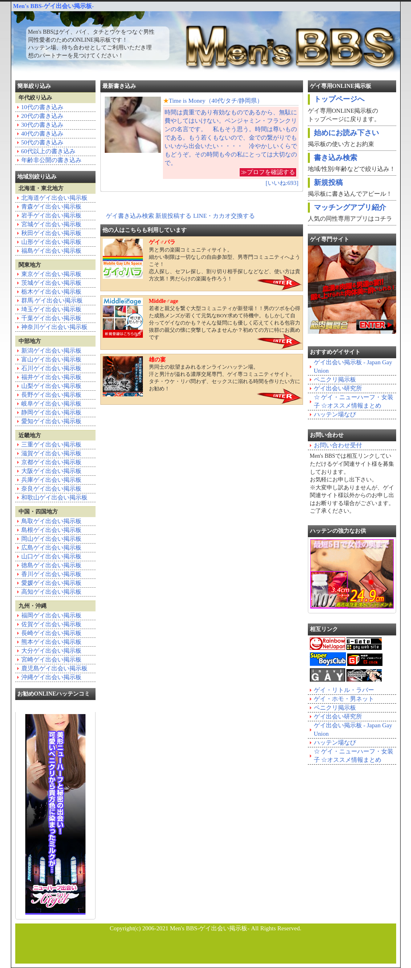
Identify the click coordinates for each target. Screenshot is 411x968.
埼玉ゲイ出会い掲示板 (51, 309)
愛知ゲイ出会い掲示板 (51, 421)
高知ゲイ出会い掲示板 (51, 592)
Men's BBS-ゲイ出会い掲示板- (53, 6)
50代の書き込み (42, 142)
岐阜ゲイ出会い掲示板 (51, 403)
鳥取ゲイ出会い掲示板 (51, 521)
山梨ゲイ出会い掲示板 (51, 386)
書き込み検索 (335, 158)
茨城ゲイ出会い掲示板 (51, 283)
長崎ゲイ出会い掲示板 (51, 633)
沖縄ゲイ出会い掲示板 (51, 677)
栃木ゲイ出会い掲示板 (51, 291)
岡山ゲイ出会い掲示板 (51, 539)
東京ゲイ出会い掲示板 (51, 274)
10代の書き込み (42, 107)
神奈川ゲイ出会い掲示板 (54, 327)
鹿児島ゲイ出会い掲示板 (54, 668)
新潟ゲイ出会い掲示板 (51, 350)
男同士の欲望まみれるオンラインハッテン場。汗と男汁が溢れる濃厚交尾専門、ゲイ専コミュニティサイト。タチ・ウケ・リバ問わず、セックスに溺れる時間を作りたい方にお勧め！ (201, 376)
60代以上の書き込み (48, 151)
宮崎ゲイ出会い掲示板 (51, 659)
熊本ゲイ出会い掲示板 (51, 642)
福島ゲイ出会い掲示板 (51, 251)
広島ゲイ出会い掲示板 (51, 547)
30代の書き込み (42, 125)
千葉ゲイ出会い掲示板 (51, 318)
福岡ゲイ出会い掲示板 (51, 615)
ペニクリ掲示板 (335, 379)
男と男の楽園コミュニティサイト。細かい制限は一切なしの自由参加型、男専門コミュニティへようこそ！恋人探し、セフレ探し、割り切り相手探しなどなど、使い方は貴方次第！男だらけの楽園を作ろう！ (201, 260)
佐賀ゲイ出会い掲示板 (51, 624)
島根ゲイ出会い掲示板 (51, 530)
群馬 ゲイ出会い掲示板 (52, 300)
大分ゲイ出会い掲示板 (51, 650)
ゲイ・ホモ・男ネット (344, 699)
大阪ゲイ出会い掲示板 (51, 471)
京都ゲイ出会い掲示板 (51, 462)
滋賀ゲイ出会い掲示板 (51, 453)
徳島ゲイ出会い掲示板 (51, 565)
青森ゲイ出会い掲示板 (51, 206)
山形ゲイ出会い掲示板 (51, 242)
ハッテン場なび (335, 414)
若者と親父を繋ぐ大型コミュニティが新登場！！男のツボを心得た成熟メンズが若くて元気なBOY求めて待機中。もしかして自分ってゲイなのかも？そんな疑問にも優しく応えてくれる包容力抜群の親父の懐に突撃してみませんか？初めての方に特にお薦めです (201, 319)
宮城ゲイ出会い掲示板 (51, 224)
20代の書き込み (42, 116)
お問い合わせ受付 (338, 445)
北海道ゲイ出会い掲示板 (54, 198)
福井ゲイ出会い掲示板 (51, 377)
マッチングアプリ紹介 (350, 207)
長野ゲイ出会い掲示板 (51, 395)
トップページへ (339, 99)
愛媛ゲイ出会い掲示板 (51, 583)
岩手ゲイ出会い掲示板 (51, 215)
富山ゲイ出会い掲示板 (51, 359)
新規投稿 (328, 183)
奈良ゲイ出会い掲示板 (51, 488)
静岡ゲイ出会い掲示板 (51, 412)
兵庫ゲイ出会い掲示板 (51, 480)
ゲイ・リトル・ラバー (344, 690)
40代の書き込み (42, 133)
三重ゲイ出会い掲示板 (51, 444)
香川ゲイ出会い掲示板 (51, 574)
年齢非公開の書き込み (51, 160)
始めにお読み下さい (346, 133)
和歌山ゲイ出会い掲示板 (54, 497)
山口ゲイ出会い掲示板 (51, 556)
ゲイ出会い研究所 (338, 388)
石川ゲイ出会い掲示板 (51, 368)
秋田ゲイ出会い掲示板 (51, 233)
